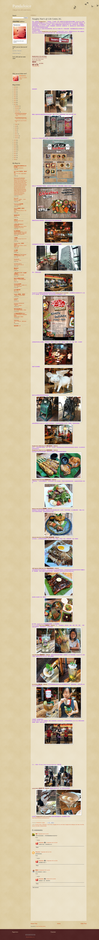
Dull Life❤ (16, 198)
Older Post (84, 923)
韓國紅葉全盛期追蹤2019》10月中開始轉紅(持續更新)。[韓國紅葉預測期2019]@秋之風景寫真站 (20, 233)
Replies (38, 840)
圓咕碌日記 (16, 268)
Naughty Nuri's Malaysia (70, 824)
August (16, 124)
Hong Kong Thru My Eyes (19, 178)
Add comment (36, 887)
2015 (15, 142)
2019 (15, 100)
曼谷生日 (15, 216)
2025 (15, 89)
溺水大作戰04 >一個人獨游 (19, 274)
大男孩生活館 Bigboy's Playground (18, 225)
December (17, 106)
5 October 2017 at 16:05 (51, 878)
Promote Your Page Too (16, 53)
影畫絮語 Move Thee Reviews (20, 254)
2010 (15, 151)
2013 (15, 146)
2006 (15, 159)
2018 (15, 102)
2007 (15, 157)
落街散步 (15, 269)
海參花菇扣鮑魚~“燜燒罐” (18, 316)
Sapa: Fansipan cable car (19, 264)
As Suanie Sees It (17, 263)
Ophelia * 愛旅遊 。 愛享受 (19, 294)
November (17, 108)
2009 (15, 153)
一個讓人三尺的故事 (18, 305)
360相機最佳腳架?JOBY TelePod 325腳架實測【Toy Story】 (20, 227)
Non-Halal (78, 824)
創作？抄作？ (16, 290)
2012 (15, 147)
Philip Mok (37, 851)
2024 (15, 91)
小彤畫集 (16, 237)
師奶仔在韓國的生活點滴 (19, 278)
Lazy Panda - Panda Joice (16, 50)
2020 (15, 98)
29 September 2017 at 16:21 (44, 870)
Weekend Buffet (43, 825)
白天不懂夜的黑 (17, 289)
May (16, 130)
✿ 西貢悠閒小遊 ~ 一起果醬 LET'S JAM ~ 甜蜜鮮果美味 (20, 286)
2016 (15, 140)
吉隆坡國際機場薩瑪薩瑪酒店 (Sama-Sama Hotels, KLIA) (21, 118)
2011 (15, 149)
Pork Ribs (82, 824)
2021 (15, 96)
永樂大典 (16, 219)
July (16, 126)
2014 (15, 144)
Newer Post (34, 923)
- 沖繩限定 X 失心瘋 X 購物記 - (19, 295)
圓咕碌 (36, 870)
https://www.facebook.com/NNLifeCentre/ (40, 817)
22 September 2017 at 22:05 (51, 842)
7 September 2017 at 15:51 (43, 833)
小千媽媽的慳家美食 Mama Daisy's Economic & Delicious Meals (20, 314)
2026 (15, 87)
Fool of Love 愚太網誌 (18, 203)
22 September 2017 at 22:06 (51, 860)
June (16, 128)
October (16, 110)
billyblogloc (16, 320)
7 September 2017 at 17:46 (45, 851)
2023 (15, 92)
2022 (15, 94)
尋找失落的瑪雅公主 (18, 308)
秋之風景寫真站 (17, 230)
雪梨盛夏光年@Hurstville (18, 220)
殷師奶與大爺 (16, 215)
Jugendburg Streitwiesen (18, 167)
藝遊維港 (15, 251)
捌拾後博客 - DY (17, 325)
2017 (15, 104)
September (17, 111)
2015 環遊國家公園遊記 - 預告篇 (20, 309)
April (16, 131)
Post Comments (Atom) (41, 926)
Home (59, 923)
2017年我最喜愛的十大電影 (19, 255)
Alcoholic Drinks (38, 824)
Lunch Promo (50, 824)
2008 (15, 155)
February (17, 135)
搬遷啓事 (15, 299)
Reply (36, 837)
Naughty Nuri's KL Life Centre (59, 824)
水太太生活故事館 (17, 284)
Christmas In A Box (17, 260)
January (16, 137)
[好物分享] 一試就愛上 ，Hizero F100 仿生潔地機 (20, 200)
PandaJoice (21, 6)
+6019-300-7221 (35, 66)
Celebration (44, 824)
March (16, 133)
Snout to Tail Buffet (36, 825)
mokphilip (16, 298)
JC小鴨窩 (16, 250)
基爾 (36, 833)
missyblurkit (16, 259)
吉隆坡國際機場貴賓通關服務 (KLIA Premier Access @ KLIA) (21, 114)
